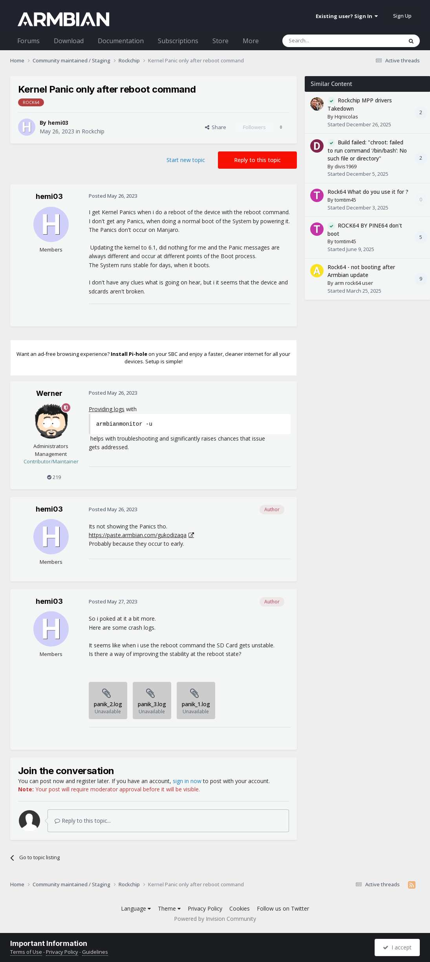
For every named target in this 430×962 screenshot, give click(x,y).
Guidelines (95, 951)
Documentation (121, 40)
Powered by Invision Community (215, 918)
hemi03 (58, 122)
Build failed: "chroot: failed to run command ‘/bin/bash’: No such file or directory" (367, 150)
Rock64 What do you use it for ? (368, 191)
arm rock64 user (354, 282)
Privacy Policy (205, 908)
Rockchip (93, 131)
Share (215, 127)
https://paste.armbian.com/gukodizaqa (138, 535)
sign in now (187, 781)
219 (54, 477)
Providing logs (106, 409)
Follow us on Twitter (283, 908)
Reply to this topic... (83, 820)
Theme (169, 908)
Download (69, 40)
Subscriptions (178, 40)
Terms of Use (26, 951)
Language (136, 908)
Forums (28, 40)
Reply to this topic (257, 160)
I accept (397, 947)
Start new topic (186, 160)
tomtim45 (345, 199)
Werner (49, 393)
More (251, 40)
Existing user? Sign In (347, 16)
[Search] (323, 41)
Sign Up (402, 15)
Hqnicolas (346, 116)
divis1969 (346, 166)
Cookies (239, 908)
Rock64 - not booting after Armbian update (361, 271)
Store (220, 40)
